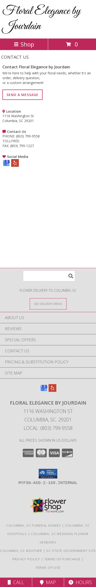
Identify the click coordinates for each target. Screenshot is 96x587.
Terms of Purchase (62, 559)
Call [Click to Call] (16, 582)
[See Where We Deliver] (48, 303)
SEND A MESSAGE (22, 94)
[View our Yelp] (15, 165)
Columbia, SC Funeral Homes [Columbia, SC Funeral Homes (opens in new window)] (33, 525)
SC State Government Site (71, 550)
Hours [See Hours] (80, 582)
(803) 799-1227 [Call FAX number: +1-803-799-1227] (22, 145)
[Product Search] (49, 276)
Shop (24, 44)
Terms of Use (48, 567)
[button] (48, 473)
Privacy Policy (26, 559)
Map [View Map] (48, 582)
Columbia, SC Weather (21, 550)
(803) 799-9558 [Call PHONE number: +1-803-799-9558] (28, 136)
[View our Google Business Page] (6, 165)
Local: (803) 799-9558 (48, 428)
